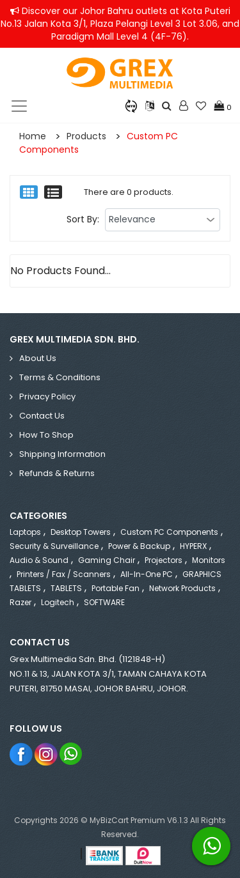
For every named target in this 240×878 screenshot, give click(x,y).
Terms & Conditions (59, 377)
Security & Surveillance (54, 546)
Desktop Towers (81, 532)
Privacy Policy (47, 396)
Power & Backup (139, 546)
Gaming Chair (106, 560)
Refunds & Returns (57, 473)
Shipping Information (62, 454)
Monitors (208, 560)
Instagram (46, 754)
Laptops (25, 532)
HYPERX (193, 546)
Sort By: (83, 219)
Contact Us (42, 416)
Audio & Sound (39, 560)
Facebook (21, 754)
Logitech (57, 602)
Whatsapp (71, 754)
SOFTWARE (104, 602)
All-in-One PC (146, 574)
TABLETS (66, 588)
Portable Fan (116, 588)
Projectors (163, 560)
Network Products (182, 588)
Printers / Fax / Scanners (64, 574)
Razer (20, 602)
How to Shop (46, 435)
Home (32, 136)
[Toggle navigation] (19, 106)
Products (86, 136)
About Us (37, 358)
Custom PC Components (169, 532)
